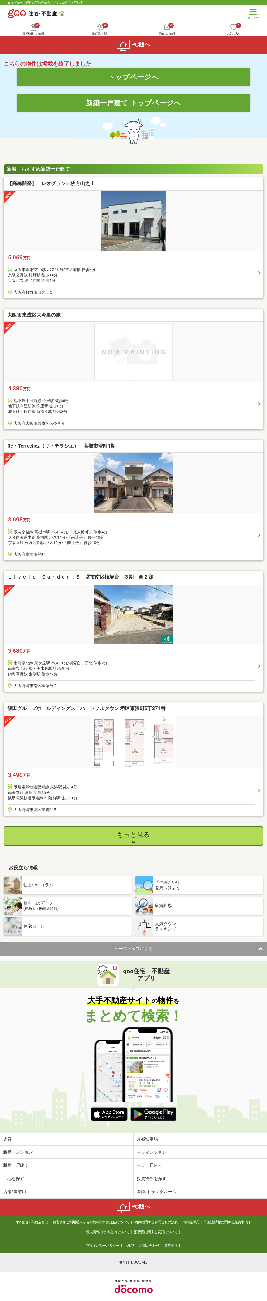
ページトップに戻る (134, 948)
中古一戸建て (149, 1165)
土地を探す (13, 1178)
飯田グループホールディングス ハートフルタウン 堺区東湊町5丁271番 (86, 708)
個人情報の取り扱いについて (107, 1232)
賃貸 (7, 1139)
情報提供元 (191, 1222)
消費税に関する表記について (155, 1232)
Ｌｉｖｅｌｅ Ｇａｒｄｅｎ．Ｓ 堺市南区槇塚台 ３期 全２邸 (80, 577)
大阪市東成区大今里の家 (34, 315)
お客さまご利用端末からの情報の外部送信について (91, 1222)
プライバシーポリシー (102, 1246)
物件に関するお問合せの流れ (156, 1222)
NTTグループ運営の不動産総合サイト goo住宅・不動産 (45, 2)
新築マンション (18, 1152)
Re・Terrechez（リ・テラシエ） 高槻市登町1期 (61, 446)
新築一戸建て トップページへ (133, 103)
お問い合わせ (149, 1246)
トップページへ (133, 77)
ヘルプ (129, 1246)
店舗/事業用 (14, 1191)
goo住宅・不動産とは (32, 1222)
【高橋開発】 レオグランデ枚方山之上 (51, 183)
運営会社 (170, 1246)
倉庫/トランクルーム (157, 1191)
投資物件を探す (151, 1178)
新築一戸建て (16, 1165)
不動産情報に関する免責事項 (226, 1222)
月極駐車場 (147, 1139)
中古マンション (151, 1152)
